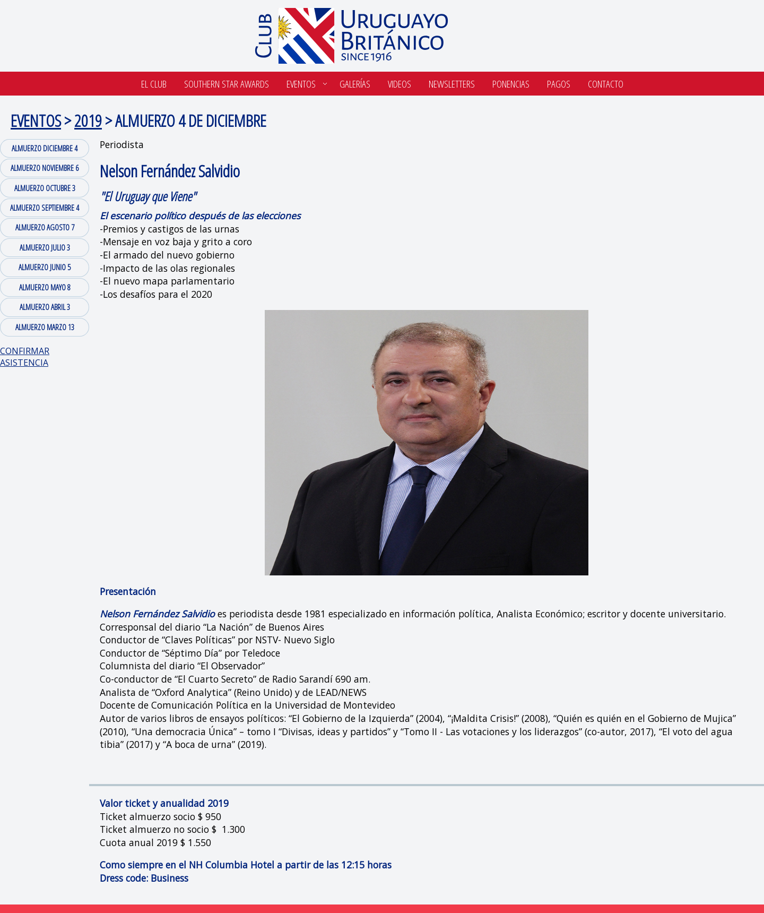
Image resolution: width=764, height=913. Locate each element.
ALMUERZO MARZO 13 (44, 327)
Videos (399, 83)
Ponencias (510, 83)
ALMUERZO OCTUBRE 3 (44, 188)
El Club (154, 83)
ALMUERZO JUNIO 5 (45, 267)
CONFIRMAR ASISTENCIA (24, 356)
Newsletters (452, 83)
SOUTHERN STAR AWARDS (226, 83)
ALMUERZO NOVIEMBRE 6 (45, 167)
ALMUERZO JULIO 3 (45, 247)
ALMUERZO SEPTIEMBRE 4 (44, 207)
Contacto (605, 83)
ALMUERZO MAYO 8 (45, 287)
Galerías (355, 83)
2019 (88, 120)
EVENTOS (36, 120)
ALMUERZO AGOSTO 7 (44, 227)
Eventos (301, 83)
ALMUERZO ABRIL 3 (45, 307)
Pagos (558, 83)
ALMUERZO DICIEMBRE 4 (44, 148)
